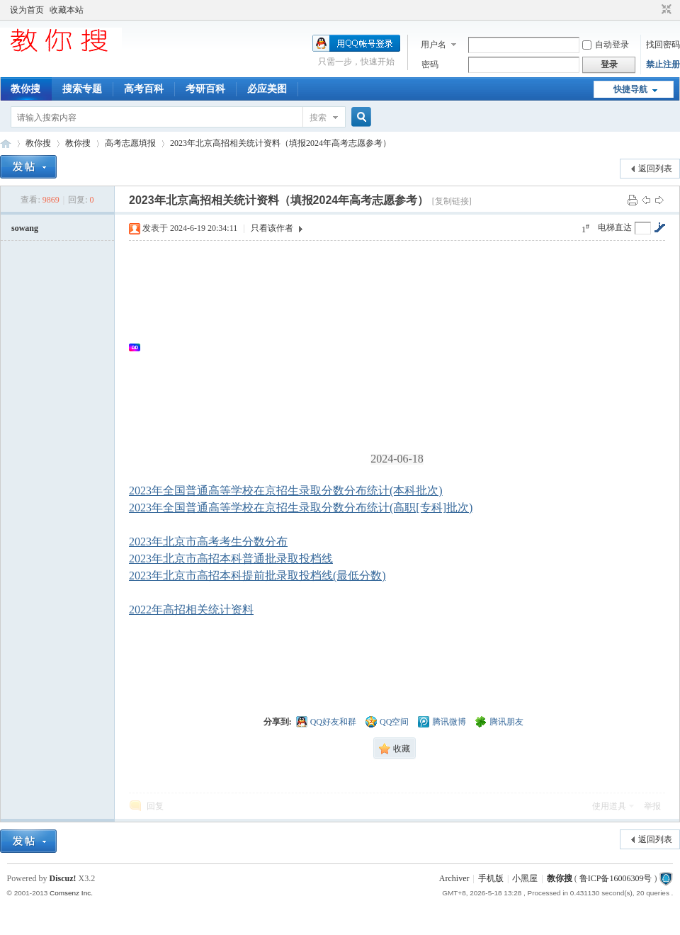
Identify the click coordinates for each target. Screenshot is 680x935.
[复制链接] (452, 201)
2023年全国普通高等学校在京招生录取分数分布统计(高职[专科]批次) (300, 508)
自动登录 (605, 45)
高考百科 (144, 89)
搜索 (318, 118)
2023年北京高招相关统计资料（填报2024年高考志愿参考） (280, 143)
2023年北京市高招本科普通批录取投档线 (231, 558)
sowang (24, 228)
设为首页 (27, 10)
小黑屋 (525, 878)
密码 (429, 64)
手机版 (491, 878)
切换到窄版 (665, 10)
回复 (155, 806)
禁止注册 (663, 64)
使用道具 (609, 806)
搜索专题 (82, 89)
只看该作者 (272, 228)
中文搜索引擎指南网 (5, 143)
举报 (652, 806)
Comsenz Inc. (71, 893)
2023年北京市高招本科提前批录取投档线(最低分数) (257, 576)
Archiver (454, 878)
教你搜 (25, 89)
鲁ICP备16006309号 (615, 878)
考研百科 (205, 89)
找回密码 (663, 45)
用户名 (433, 45)
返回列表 (655, 169)
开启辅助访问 (653, 10)
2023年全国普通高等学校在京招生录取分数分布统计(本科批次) (286, 490)
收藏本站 (67, 10)
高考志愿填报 (130, 143)
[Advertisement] (404, 347)
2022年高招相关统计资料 (191, 610)
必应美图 (267, 89)
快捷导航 (630, 89)
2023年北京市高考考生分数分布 (208, 542)
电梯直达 (615, 227)
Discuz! (63, 878)
